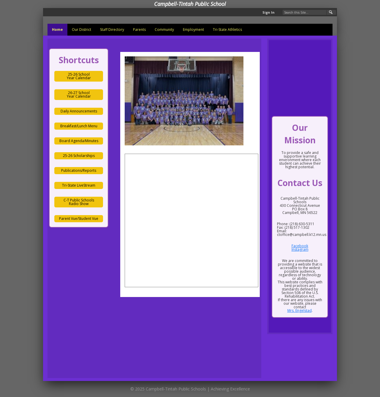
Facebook (300, 245)
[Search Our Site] (309, 12)
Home (57, 29)
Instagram (300, 249)
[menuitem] (57, 30)
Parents (139, 29)
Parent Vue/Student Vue (78, 218)
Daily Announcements (79, 111)
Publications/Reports (78, 170)
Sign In (268, 12)
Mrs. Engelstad (299, 310)
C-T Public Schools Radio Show (79, 202)
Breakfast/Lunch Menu (78, 125)
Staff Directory (112, 29)
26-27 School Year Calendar (79, 94)
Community (164, 29)
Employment (193, 29)
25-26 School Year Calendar (79, 76)
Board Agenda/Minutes (78, 140)
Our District (81, 29)
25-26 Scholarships (79, 155)
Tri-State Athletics (227, 29)
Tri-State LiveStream (78, 185)
